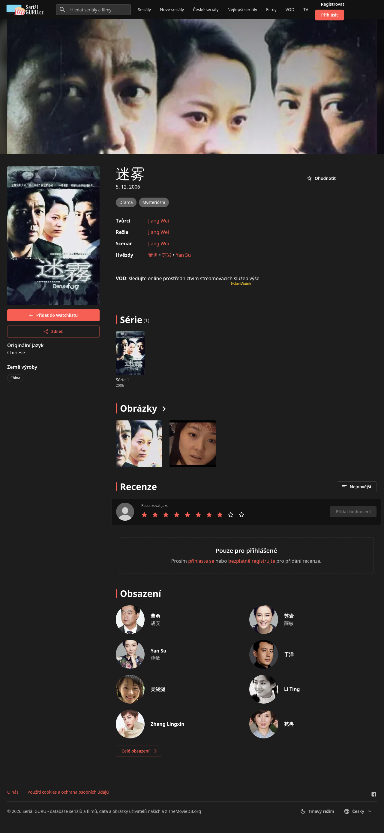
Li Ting (292, 689)
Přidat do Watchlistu (53, 315)
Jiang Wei (158, 220)
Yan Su (183, 255)
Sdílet (53, 332)
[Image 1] (193, 443)
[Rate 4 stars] (176, 514)
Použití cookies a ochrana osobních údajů (68, 792)
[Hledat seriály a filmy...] (93, 9)
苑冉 (289, 724)
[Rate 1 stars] (144, 514)
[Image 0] (139, 443)
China (15, 377)
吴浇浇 (158, 689)
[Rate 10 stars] (241, 514)
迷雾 (130, 173)
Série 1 (122, 380)
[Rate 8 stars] (219, 514)
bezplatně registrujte (251, 561)
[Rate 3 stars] (165, 514)
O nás (13, 792)
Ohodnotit (321, 178)
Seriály (144, 9)
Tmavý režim (317, 811)
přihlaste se (201, 561)
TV (305, 9)
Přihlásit (329, 15)
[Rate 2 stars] (155, 514)
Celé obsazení (140, 751)
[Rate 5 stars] (187, 514)
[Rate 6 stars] (198, 514)
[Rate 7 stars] (209, 514)
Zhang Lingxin (167, 724)
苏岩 (167, 255)
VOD (290, 9)
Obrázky (138, 408)
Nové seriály (172, 9)
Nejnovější (356, 487)
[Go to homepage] (26, 9)
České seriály (205, 9)
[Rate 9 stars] (230, 514)
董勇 (153, 255)
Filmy (271, 9)
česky (358, 811)
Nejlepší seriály (242, 9)
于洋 (289, 654)
